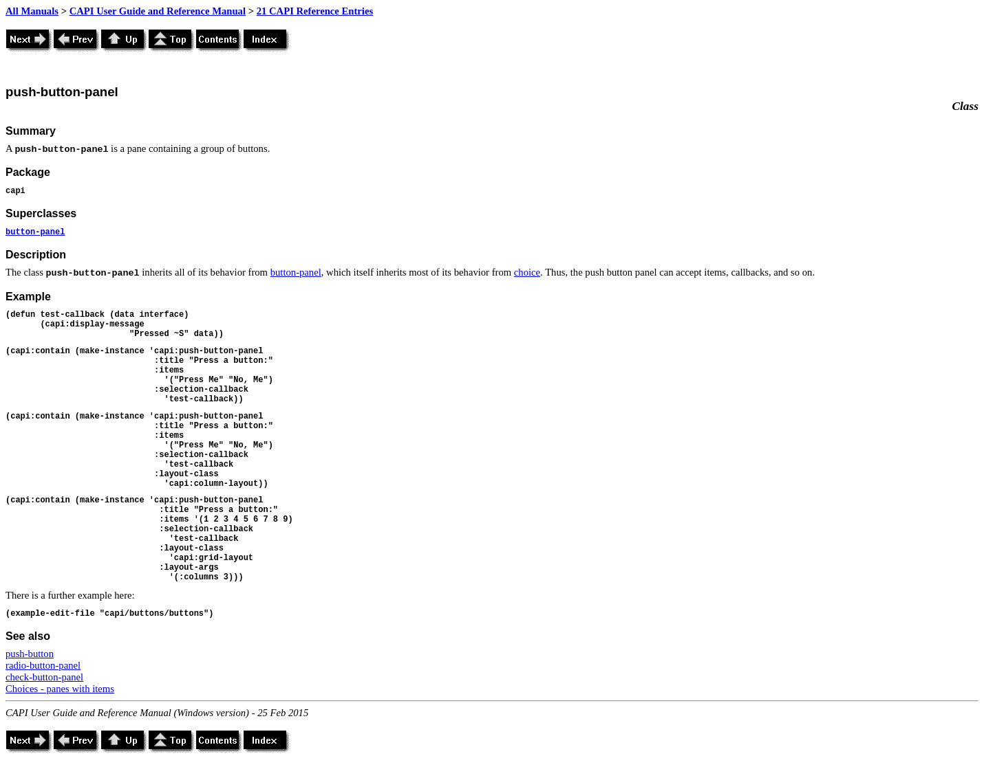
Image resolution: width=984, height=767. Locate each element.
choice (527, 272)
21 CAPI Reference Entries (315, 10)
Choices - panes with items (60, 688)
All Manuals (32, 10)
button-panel (35, 232)
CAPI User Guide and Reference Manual (157, 10)
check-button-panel (44, 676)
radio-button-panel (43, 665)
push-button (30, 653)
